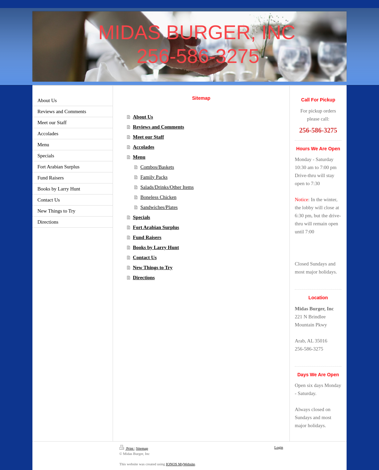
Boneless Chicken (158, 197)
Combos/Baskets (157, 167)
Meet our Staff (148, 137)
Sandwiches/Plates (159, 207)
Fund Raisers (147, 237)
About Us (143, 117)
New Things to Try (153, 267)
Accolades (143, 147)
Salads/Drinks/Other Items (167, 187)
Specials (141, 217)
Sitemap (142, 448)
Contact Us (145, 257)
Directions (144, 277)
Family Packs (153, 177)
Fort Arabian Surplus (156, 227)
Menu (139, 157)
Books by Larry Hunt (156, 247)
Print (126, 448)
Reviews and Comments (158, 127)
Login (278, 447)
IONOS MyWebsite (180, 464)
